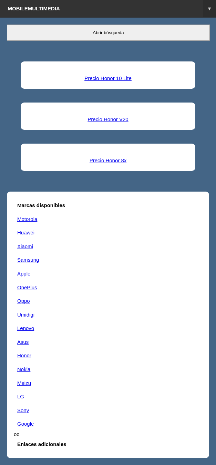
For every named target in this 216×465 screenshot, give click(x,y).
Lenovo (25, 328)
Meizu (24, 383)
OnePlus (27, 287)
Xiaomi (25, 246)
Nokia (23, 369)
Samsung (28, 260)
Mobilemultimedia (112, 8)
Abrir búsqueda (108, 32)
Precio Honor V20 (108, 119)
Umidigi (25, 315)
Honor (24, 355)
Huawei (25, 232)
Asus (23, 342)
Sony (23, 410)
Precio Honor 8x (108, 160)
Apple (23, 274)
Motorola (27, 219)
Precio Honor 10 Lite (108, 78)
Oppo (23, 301)
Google (25, 424)
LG (20, 396)
